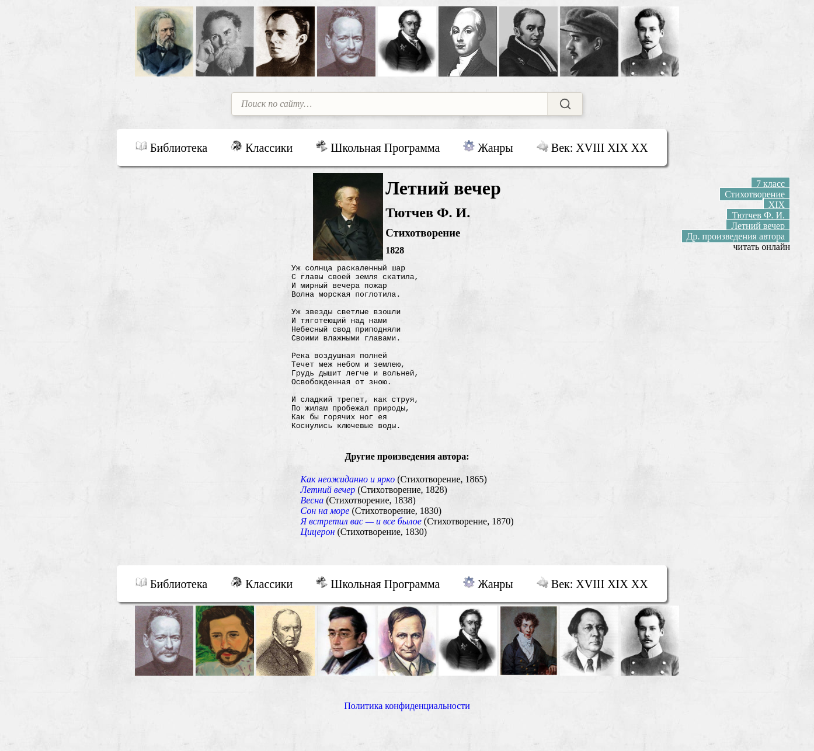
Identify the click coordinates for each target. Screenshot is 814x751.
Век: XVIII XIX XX (592, 147)
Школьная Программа (378, 147)
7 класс (770, 184)
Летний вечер (327, 525)
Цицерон (317, 567)
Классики (262, 147)
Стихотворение (755, 194)
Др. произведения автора (736, 236)
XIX (776, 205)
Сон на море (324, 546)
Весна (311, 535)
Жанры (488, 147)
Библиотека (171, 147)
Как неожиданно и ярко (347, 514)
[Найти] (564, 104)
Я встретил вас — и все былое (360, 556)
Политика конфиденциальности (407, 741)
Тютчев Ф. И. (758, 215)
